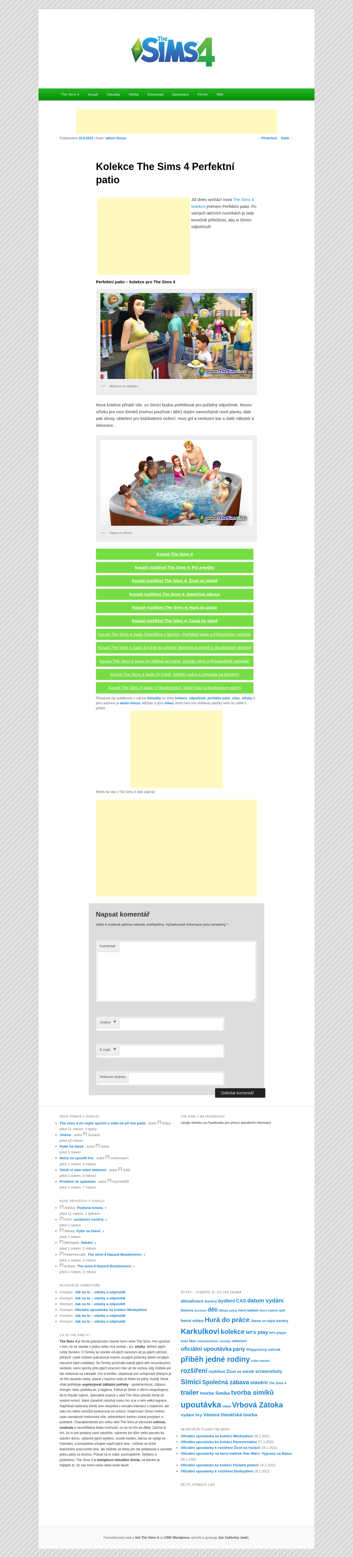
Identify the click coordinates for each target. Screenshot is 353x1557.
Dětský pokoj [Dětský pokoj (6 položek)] (228, 1310)
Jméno (108, 1023)
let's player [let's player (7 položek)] (277, 1333)
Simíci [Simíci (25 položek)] (191, 1382)
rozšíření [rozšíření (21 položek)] (194, 1370)
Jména (65, 1135)
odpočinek (197, 698)
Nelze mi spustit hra (76, 1158)
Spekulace (180, 94)
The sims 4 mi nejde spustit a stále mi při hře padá (102, 1123)
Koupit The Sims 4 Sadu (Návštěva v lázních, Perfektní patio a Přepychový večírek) (174, 634)
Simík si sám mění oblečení (83, 1170)
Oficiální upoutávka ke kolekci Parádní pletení (219, 1465)
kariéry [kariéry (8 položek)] (282, 1321)
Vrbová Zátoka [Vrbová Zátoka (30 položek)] (257, 1405)
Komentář (107, 946)
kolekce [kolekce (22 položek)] (233, 1331)
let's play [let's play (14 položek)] (257, 1332)
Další (287, 138)
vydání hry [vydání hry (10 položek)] (191, 1414)
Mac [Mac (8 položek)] (192, 1341)
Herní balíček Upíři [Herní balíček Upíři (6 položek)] (272, 1310)
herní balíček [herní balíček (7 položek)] (248, 1310)
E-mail (108, 1050)
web (244, 1538)
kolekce (181, 698)
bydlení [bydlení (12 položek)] (226, 1301)
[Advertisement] (176, 121)
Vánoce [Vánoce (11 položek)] (211, 1414)
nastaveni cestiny (88, 1219)
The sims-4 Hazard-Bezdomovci (114, 1254)
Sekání (86, 1243)
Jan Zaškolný (228, 1538)
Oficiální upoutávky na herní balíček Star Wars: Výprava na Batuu (236, 1453)
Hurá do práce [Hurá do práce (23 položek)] (227, 1319)
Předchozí (267, 138)
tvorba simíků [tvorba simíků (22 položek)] (252, 1392)
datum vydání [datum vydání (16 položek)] (265, 1300)
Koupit (93, 94)
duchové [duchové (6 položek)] (200, 1310)
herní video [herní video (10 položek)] (192, 1320)
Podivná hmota (90, 1208)
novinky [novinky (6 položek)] (225, 1341)
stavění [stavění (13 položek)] (259, 1382)
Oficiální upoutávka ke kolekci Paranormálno (219, 1442)
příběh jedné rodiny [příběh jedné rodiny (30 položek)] (215, 1359)
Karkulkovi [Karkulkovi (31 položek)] (200, 1331)
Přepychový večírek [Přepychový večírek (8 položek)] (263, 1349)
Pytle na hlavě (72, 1146)
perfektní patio (218, 698)
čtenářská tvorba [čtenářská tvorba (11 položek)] (239, 1414)
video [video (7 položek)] (226, 1406)
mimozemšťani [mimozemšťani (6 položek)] (207, 1341)
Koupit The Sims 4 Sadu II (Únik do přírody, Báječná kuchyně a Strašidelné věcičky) (174, 647)
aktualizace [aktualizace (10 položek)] (192, 1301)
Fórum (202, 94)
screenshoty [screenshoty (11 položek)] (268, 1371)
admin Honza (116, 138)
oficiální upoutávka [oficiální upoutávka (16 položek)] (206, 1349)
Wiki (219, 94)
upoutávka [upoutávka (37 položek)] (201, 1404)
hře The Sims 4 (147, 1538)
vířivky (247, 698)
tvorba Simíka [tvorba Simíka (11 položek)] (215, 1393)
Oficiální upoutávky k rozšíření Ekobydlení (217, 1471)
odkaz (169, 703)
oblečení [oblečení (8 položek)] (239, 1341)
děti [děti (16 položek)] (213, 1310)
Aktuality (113, 94)
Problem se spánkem (77, 1181)
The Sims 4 (70, 94)
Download (155, 94)
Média (133, 94)
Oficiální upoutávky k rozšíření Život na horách (220, 1448)
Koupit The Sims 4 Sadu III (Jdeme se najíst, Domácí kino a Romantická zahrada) (175, 661)
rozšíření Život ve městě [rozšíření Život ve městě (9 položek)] (231, 1371)
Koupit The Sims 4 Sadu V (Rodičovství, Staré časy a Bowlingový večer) (175, 687)
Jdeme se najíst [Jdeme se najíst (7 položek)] (263, 1321)
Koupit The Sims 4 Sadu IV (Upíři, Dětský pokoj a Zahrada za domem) (174, 674)
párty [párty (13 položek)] (239, 1349)
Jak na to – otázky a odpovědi (100, 1292)
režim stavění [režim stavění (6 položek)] (260, 1360)
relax (236, 698)
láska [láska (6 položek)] (184, 1341)
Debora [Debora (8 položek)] (187, 1310)
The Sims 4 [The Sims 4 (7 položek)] (277, 1383)
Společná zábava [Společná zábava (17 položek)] (225, 1382)
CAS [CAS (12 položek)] (241, 1301)
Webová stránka (113, 1077)
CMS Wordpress (177, 1538)
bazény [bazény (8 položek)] (211, 1301)
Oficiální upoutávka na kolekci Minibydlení (111, 1310)
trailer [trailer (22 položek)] (190, 1392)
